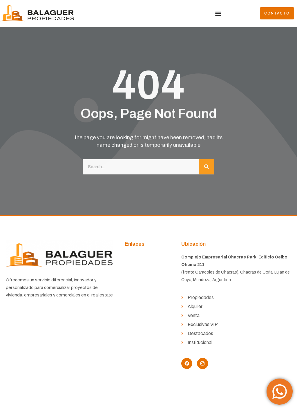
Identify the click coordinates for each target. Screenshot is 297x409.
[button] (218, 13)
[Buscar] (206, 164)
